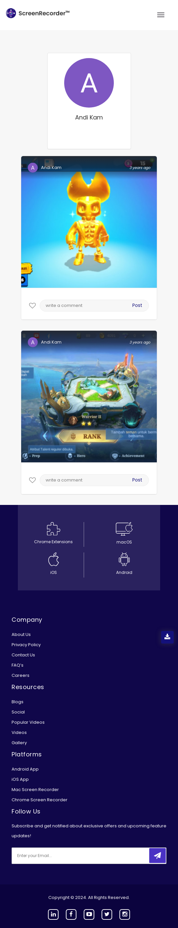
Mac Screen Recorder (35, 789)
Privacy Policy (26, 645)
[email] (56, 855)
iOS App (20, 779)
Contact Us (23, 655)
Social (18, 712)
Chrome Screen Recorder (39, 800)
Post (137, 305)
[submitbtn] (157, 855)
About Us (21, 634)
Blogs (17, 702)
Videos (19, 732)
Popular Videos (28, 722)
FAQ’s (17, 665)
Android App (25, 769)
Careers (20, 675)
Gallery (19, 743)
